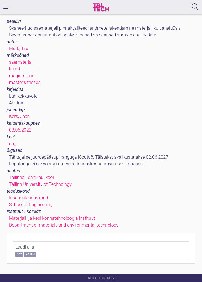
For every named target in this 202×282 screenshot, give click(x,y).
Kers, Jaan (19, 116)
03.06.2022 (20, 130)
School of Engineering (30, 204)
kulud (14, 69)
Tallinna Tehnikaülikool (31, 177)
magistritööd (21, 75)
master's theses (25, 82)
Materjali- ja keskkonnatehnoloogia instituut (52, 218)
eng (12, 143)
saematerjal (20, 62)
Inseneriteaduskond (28, 198)
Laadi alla (25, 250)
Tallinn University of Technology (40, 184)
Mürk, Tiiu (18, 48)
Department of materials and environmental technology (63, 225)
